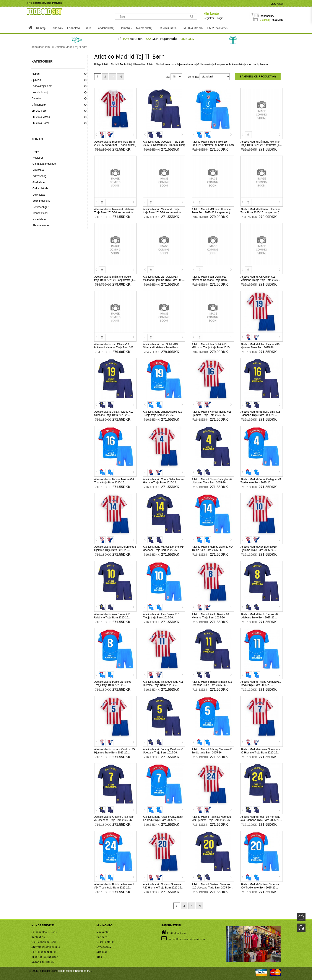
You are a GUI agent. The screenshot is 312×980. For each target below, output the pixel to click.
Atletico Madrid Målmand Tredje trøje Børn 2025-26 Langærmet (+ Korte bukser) (113, 280)
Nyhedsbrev (39, 219)
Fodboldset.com (174, 932)
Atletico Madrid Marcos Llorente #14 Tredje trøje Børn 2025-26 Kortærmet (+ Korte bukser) (212, 550)
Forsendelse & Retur (44, 932)
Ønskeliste (38, 182)
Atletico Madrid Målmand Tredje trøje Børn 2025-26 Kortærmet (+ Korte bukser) (162, 212)
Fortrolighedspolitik (43, 952)
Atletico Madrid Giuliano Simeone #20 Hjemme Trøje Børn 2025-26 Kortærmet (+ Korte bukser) (162, 887)
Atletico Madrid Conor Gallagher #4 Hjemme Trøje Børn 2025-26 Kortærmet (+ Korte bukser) (163, 482)
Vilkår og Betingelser (44, 957)
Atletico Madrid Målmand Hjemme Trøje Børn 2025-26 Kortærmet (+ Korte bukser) (260, 145)
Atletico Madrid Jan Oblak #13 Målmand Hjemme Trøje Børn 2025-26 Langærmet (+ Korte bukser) (115, 347)
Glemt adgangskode (44, 163)
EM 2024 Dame (40, 123)
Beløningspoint (41, 200)
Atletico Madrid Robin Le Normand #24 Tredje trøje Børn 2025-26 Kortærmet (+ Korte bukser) (114, 887)
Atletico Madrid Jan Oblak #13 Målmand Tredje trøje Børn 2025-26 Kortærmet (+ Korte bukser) (261, 280)
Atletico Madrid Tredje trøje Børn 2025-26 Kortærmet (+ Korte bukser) (213, 143)
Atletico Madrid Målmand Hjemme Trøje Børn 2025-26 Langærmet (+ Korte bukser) (211, 212)
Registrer (208, 18)
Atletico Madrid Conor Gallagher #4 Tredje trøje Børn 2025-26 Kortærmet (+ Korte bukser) (260, 482)
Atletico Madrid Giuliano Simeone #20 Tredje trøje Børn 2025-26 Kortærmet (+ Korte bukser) (259, 887)
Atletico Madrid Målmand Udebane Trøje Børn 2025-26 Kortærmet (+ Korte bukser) (114, 212)
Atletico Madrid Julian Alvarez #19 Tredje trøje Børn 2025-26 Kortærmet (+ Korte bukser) (162, 415)
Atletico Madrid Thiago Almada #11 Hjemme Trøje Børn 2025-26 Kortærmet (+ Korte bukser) (163, 685)
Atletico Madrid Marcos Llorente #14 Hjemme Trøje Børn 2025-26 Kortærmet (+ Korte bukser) (115, 550)
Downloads (38, 194)
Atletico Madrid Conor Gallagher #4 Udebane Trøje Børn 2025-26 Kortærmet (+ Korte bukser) (212, 482)
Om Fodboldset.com (44, 942)
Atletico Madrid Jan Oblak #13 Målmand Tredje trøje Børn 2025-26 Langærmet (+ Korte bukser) (212, 347)
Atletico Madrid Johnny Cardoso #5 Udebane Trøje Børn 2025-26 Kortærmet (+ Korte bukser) (163, 752)
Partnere (101, 937)
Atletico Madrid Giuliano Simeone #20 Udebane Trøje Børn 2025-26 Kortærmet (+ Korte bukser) (211, 887)
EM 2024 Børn (39, 110)
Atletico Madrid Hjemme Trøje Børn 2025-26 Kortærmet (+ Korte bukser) (115, 143)
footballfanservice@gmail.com (45, 3)
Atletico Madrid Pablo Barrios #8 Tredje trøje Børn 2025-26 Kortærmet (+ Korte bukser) (112, 685)
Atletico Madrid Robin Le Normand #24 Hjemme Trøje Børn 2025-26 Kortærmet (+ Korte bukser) (211, 820)
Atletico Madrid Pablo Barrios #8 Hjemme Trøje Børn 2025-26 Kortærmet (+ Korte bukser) (210, 617)
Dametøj (36, 98)
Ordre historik (40, 188)
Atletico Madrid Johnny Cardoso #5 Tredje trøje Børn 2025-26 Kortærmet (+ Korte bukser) (212, 752)
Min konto (211, 13)
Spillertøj (36, 80)
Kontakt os (38, 937)
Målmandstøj (38, 104)
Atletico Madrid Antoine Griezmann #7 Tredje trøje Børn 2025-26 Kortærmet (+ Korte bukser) (163, 820)
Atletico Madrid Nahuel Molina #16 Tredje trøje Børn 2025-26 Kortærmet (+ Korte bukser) (114, 482)
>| (120, 76)
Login (220, 18)
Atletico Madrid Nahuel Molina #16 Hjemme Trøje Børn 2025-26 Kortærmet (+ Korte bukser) (211, 415)
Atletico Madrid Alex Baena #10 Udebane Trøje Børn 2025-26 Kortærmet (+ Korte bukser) (112, 617)
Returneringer (40, 207)
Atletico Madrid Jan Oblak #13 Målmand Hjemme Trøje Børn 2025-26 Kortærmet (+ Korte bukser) (163, 280)
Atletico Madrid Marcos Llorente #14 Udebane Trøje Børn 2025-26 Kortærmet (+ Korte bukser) (164, 550)
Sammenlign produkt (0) (258, 76)
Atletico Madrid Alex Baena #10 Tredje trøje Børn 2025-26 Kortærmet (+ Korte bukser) (161, 617)
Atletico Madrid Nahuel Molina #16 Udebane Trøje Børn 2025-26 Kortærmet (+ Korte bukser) (260, 415)
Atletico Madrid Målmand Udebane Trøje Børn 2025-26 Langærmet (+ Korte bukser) (260, 212)
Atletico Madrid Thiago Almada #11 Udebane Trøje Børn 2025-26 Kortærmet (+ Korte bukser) (212, 685)
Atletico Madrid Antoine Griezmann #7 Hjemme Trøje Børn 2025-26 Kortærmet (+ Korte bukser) (260, 752)
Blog (99, 957)
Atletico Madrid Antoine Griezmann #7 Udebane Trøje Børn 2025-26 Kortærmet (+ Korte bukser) (114, 820)
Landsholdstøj (39, 92)
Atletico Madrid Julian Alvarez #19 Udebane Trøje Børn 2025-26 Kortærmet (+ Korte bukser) (113, 415)
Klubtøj (35, 73)
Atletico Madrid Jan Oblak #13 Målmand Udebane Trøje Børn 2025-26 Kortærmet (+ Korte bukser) (213, 280)
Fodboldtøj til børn (41, 86)
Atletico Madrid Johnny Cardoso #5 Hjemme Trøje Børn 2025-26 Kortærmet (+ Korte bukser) (114, 752)
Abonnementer (41, 225)
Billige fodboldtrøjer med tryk (74, 970)
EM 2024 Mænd (40, 117)
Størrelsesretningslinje (45, 947)
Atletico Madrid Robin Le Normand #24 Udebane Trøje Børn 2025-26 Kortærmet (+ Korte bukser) (260, 820)
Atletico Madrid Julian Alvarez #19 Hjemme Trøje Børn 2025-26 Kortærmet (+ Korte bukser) (260, 347)
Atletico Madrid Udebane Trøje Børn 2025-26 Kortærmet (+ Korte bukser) (164, 143)
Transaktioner (40, 213)
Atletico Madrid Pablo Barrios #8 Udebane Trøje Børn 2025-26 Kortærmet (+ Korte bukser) (259, 617)
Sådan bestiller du (42, 962)
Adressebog (39, 176)
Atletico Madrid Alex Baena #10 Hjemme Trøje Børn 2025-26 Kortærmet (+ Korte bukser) (258, 550)
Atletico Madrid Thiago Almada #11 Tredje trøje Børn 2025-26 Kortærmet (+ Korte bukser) (260, 685)
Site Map (101, 952)
